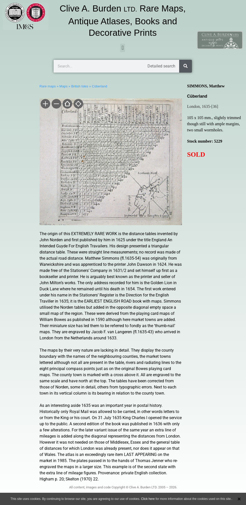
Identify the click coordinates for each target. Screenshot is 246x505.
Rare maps (48, 86)
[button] (122, 48)
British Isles (79, 86)
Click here (148, 499)
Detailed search (161, 66)
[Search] (185, 66)
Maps (63, 86)
